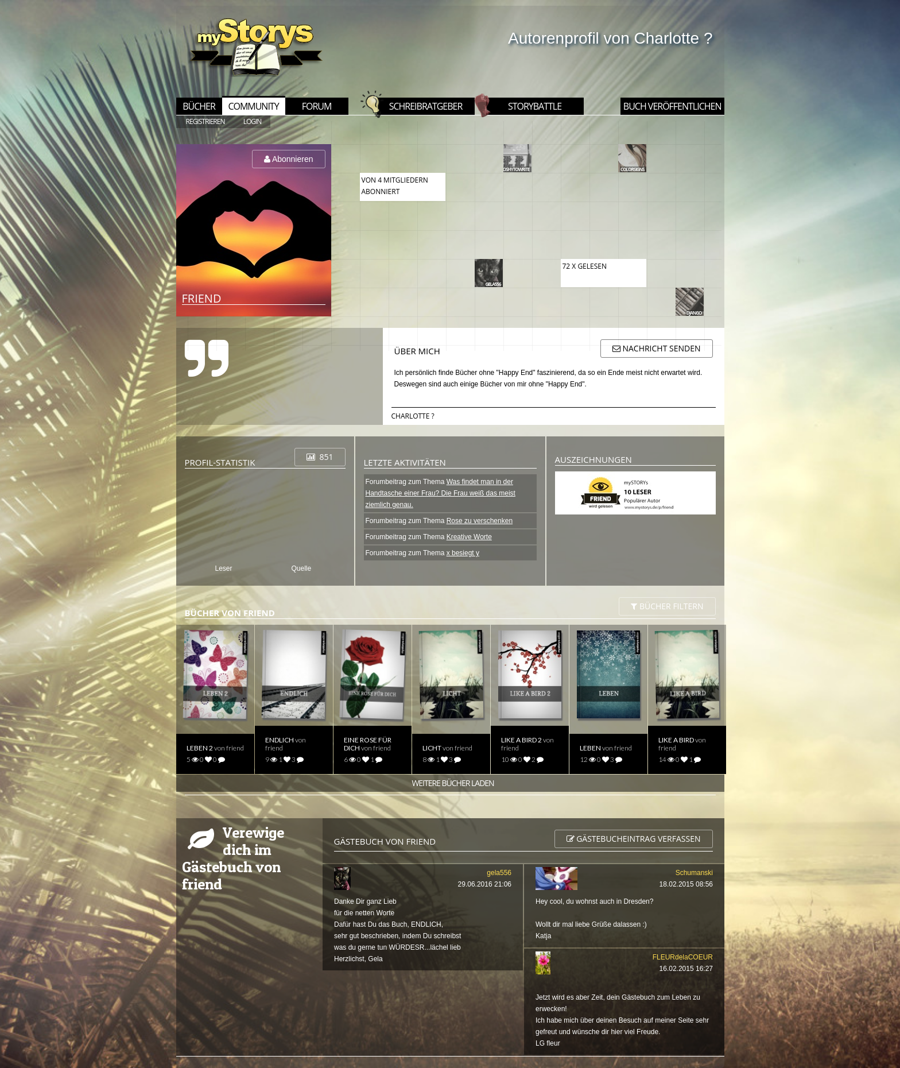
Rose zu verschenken (480, 521)
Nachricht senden (656, 348)
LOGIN (252, 121)
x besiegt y (463, 553)
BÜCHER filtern (667, 606)
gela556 (499, 873)
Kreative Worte (469, 537)
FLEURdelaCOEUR (682, 957)
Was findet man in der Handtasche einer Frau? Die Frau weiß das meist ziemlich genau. (440, 493)
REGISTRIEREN (205, 121)
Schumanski (693, 873)
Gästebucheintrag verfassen (634, 838)
